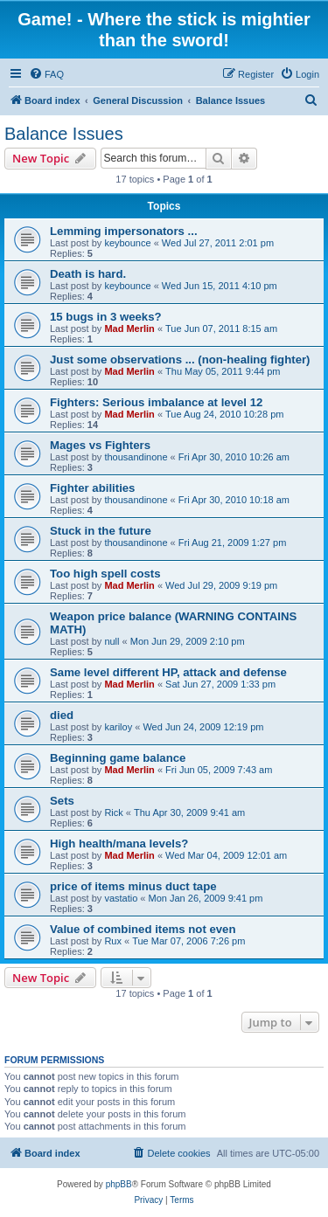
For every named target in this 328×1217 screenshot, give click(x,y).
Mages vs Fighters (100, 445)
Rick (113, 812)
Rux (113, 941)
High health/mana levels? (119, 843)
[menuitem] (46, 74)
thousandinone (135, 457)
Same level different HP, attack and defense (168, 672)
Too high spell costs (105, 573)
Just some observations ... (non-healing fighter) (180, 359)
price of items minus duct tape (133, 886)
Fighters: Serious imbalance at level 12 (156, 402)
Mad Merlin (129, 328)
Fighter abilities (92, 487)
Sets (62, 800)
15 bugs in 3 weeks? (106, 316)
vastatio (120, 898)
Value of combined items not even (143, 929)
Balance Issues (63, 133)
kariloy (118, 727)
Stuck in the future (100, 530)
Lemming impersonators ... (124, 231)
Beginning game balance (117, 757)
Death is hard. (88, 273)
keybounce (127, 243)
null (111, 641)
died (61, 715)
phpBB (119, 1184)
